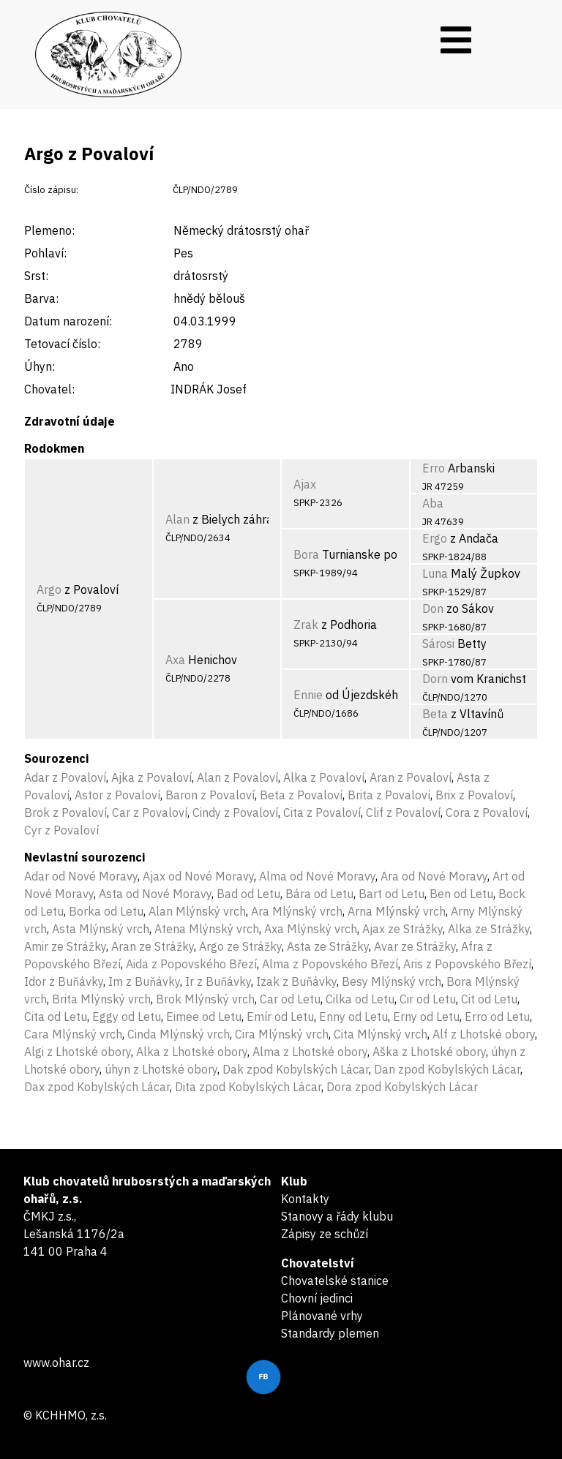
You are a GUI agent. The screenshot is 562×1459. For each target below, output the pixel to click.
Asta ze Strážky (328, 946)
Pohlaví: (45, 253)
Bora (306, 554)
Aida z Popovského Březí (191, 964)
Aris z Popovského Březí (467, 964)
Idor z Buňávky (63, 981)
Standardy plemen (330, 1333)
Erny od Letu (426, 1016)
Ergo (434, 538)
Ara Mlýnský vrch (296, 911)
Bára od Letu (319, 893)
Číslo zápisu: (51, 190)
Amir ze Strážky (65, 946)
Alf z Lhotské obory (483, 1034)
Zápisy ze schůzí (324, 1233)
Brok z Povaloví (65, 812)
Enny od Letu (353, 1016)
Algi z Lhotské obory (77, 1051)
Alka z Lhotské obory (191, 1051)
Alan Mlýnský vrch (197, 911)
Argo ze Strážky (240, 946)
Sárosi (438, 643)
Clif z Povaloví (403, 812)
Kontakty (305, 1198)
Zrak (305, 624)
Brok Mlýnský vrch (205, 999)
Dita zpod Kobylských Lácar (248, 1086)
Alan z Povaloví (237, 777)
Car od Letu (290, 999)
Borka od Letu (106, 911)
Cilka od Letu (360, 999)
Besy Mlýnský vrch (391, 981)
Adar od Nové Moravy (81, 876)
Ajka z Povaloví (151, 777)
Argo (49, 589)
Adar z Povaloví (65, 777)
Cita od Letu (55, 1016)
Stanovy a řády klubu (337, 1216)
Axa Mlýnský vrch (310, 928)
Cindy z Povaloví (235, 812)
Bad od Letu (248, 893)
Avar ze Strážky (415, 946)
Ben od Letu (461, 893)
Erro (433, 468)
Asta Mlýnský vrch (100, 928)
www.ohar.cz (56, 1362)
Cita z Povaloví (322, 812)
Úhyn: (39, 366)
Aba (432, 503)
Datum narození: (68, 321)
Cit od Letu (489, 999)
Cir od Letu (428, 999)
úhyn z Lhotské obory (161, 1069)
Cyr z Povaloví (61, 830)
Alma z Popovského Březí (330, 964)
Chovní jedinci (317, 1298)
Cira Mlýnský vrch (282, 1034)
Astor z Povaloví (117, 795)
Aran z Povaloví (411, 777)
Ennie (308, 694)
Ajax (304, 484)
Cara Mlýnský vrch (73, 1034)
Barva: (41, 298)
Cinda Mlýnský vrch (178, 1034)
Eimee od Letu (203, 1016)
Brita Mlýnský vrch (101, 999)
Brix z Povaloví (474, 795)
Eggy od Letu (126, 1016)
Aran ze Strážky (152, 946)
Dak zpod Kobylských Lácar (295, 1069)
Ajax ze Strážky (402, 928)
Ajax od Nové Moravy (198, 876)
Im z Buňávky (144, 981)
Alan (177, 519)
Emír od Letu (280, 1016)
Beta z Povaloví (301, 795)
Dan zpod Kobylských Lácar (447, 1069)
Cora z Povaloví (487, 812)
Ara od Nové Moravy (434, 876)
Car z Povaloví (149, 812)
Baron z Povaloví (210, 795)
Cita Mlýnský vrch (380, 1034)
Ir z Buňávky (218, 981)
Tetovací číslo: (62, 343)
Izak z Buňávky (296, 981)
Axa (175, 659)
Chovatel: (49, 389)
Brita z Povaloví (389, 795)
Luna (435, 573)
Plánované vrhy (322, 1315)
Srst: (36, 275)
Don (432, 608)
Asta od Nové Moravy (155, 893)
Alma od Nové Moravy (317, 876)
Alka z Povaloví (323, 777)
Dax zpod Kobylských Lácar (97, 1086)
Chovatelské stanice (335, 1280)
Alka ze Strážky (489, 928)
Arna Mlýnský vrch (397, 911)
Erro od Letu (497, 1016)
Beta (435, 713)
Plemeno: (49, 230)
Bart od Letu (391, 893)
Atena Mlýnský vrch (206, 928)
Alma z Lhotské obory (309, 1051)
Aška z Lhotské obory (429, 1051)
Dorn (435, 678)
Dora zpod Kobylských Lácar (402, 1086)
